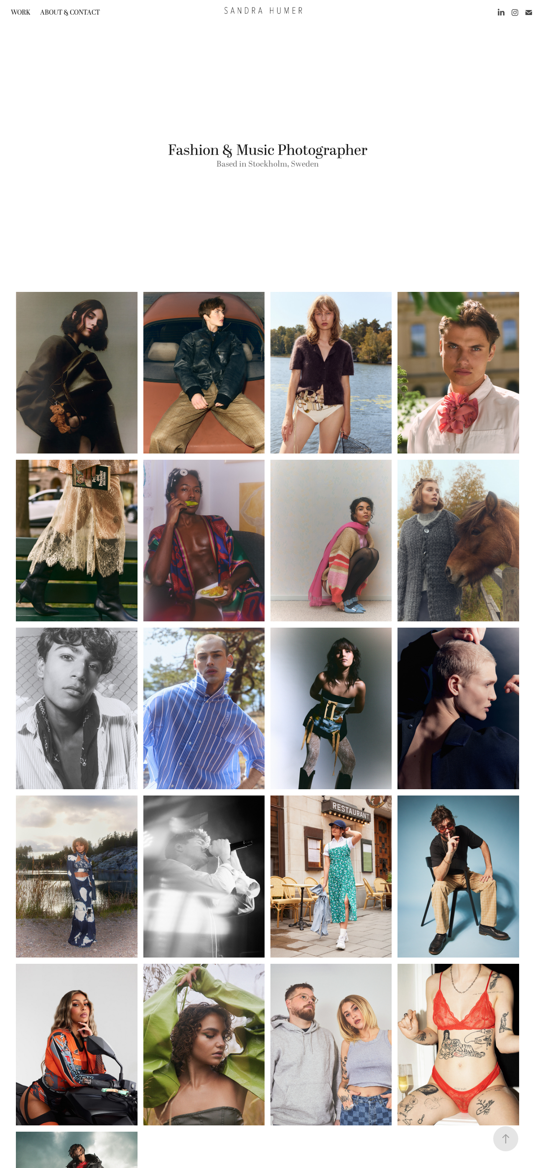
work (20, 13)
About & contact (70, 13)
